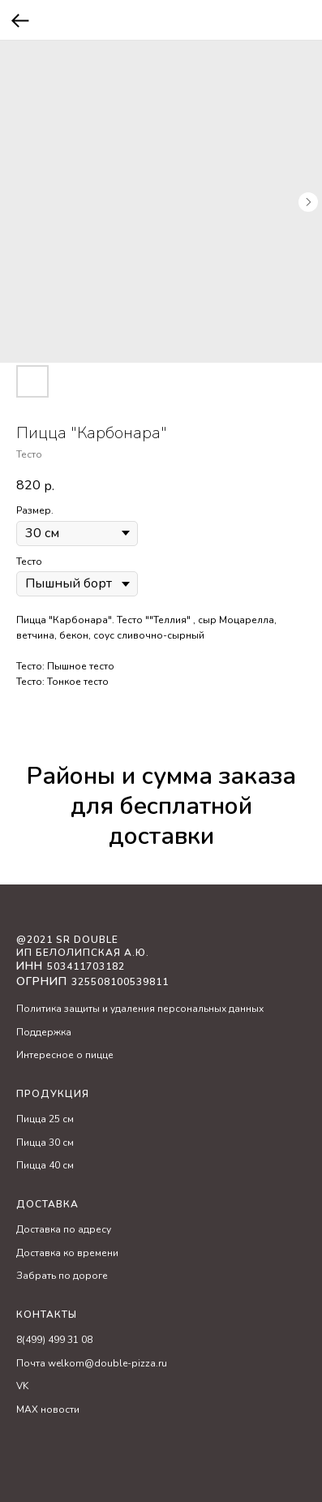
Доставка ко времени (67, 1252)
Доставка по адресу (63, 1229)
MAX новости (47, 1409)
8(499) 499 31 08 (54, 1339)
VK (22, 1385)
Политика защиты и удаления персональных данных (140, 1008)
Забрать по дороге (62, 1275)
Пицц (28, 1119)
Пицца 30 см (45, 1142)
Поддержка (43, 1032)
